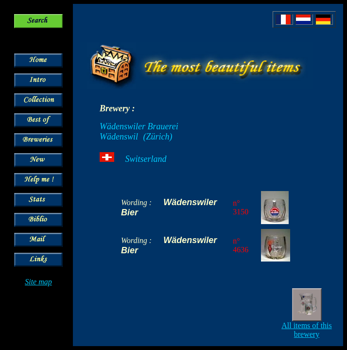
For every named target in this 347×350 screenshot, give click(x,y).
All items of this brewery (306, 329)
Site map (38, 282)
